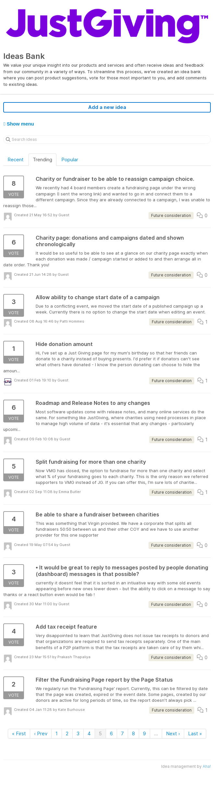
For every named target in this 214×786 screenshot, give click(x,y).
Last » (195, 733)
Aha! (207, 766)
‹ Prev (40, 733)
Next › (173, 733)
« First (19, 733)
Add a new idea (107, 107)
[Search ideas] (107, 139)
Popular (69, 159)
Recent (15, 159)
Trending (42, 159)
